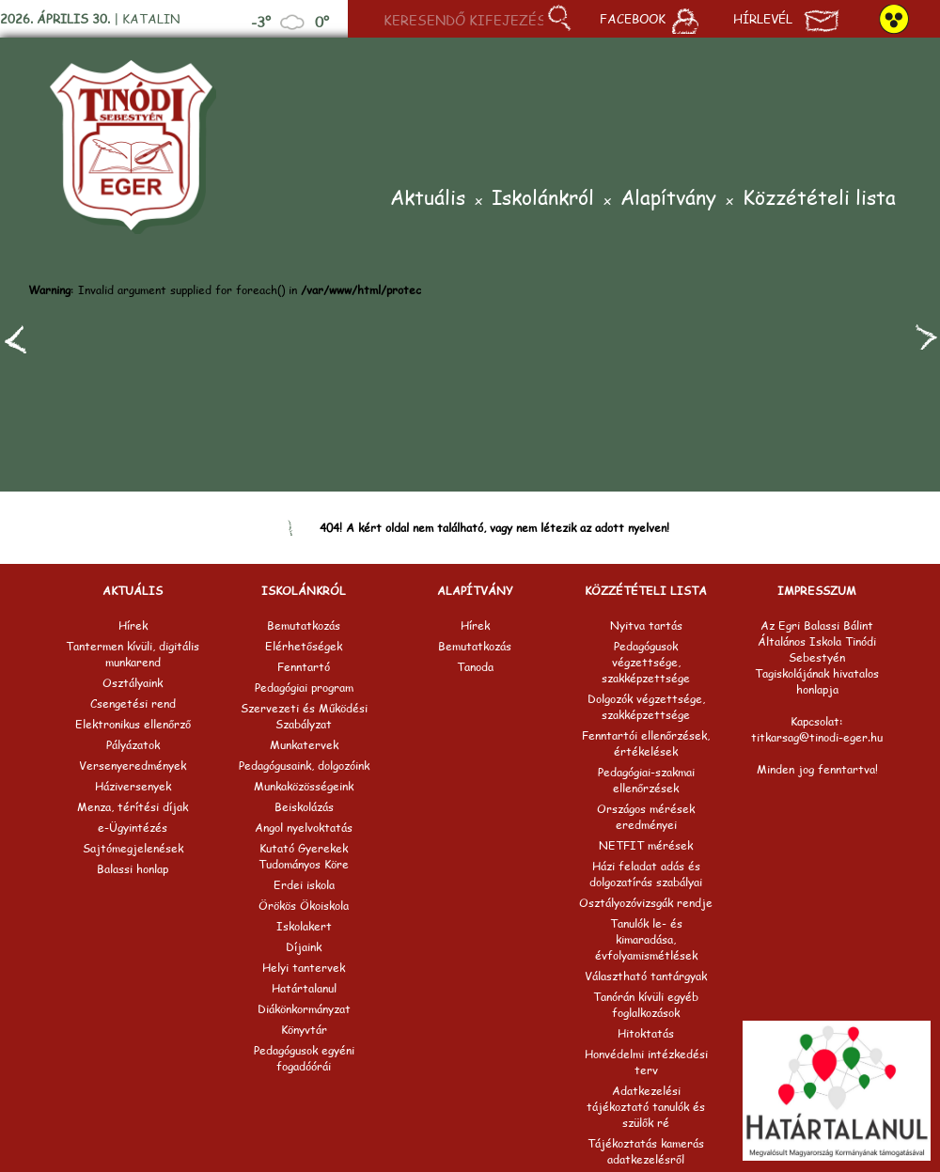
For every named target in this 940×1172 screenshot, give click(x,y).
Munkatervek (304, 745)
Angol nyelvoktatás (303, 828)
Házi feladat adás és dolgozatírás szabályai (645, 874)
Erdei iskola (304, 885)
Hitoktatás (646, 1033)
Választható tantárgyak (646, 976)
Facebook (649, 21)
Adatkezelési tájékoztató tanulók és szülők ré (646, 1107)
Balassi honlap (132, 869)
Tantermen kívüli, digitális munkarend (132, 654)
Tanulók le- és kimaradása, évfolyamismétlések (646, 939)
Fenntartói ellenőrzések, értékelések (646, 743)
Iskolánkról (543, 199)
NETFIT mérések (646, 845)
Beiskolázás (304, 807)
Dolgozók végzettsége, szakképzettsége (646, 707)
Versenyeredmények (132, 766)
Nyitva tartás (646, 625)
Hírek (133, 625)
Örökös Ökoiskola (303, 906)
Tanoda (475, 667)
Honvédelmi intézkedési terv (646, 1062)
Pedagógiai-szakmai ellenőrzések (646, 780)
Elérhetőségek (303, 646)
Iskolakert (304, 926)
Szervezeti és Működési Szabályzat (304, 716)
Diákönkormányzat (304, 1009)
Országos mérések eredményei (646, 817)
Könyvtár (304, 1030)
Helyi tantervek (303, 968)
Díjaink (303, 947)
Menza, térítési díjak (132, 807)
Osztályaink (132, 683)
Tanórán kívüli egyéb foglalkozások (645, 1005)
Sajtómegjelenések (133, 848)
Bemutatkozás (303, 625)
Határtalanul (304, 988)
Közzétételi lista (819, 199)
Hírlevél (786, 21)
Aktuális (427, 199)
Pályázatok (133, 745)
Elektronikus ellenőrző (133, 724)
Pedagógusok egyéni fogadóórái (304, 1058)
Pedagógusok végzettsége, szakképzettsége (646, 662)
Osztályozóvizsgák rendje (646, 903)
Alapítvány (668, 199)
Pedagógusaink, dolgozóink (304, 766)
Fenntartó (303, 667)
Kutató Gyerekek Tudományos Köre (303, 856)
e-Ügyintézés (132, 828)
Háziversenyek (133, 786)
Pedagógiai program (304, 687)
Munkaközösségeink (303, 786)
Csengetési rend (133, 703)
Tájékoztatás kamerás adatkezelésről (646, 1151)
